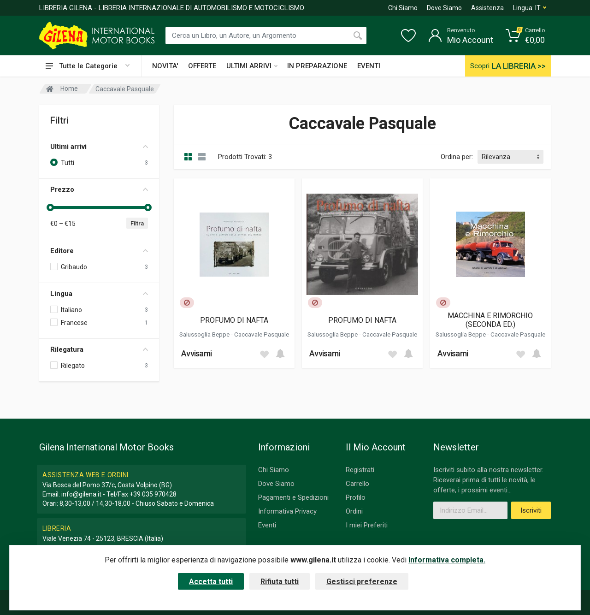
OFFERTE (202, 66)
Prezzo (99, 189)
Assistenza (487, 8)
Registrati (360, 470)
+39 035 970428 (153, 494)
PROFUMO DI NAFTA (234, 320)
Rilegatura (99, 349)
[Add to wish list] (264, 353)
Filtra (137, 223)
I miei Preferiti (367, 525)
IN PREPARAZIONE (317, 66)
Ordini (354, 511)
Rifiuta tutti (279, 581)
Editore (99, 251)
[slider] (50, 207)
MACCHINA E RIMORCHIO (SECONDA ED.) (490, 320)
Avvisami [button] (196, 353)
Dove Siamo (444, 8)
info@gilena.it (81, 494)
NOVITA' (165, 66)
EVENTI (368, 66)
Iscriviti (531, 510)
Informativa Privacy (287, 511)
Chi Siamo (403, 8)
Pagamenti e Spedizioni (293, 497)
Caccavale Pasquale (261, 334)
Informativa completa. (446, 560)
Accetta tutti (211, 581)
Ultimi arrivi (99, 146)
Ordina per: (457, 157)
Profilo (356, 497)
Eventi (267, 525)
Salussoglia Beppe (205, 334)
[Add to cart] (280, 353)
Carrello (357, 483)
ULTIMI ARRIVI (251, 66)
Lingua (99, 294)
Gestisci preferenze (361, 581)
